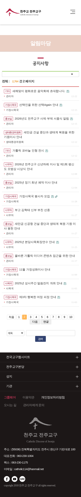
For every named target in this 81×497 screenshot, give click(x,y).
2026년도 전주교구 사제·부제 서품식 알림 (42, 118)
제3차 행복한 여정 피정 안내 (38, 297)
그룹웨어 (10, 397)
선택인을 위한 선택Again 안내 (39, 104)
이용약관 (28, 397)
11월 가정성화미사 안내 (34, 269)
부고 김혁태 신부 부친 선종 (32, 210)
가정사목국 (10, 104)
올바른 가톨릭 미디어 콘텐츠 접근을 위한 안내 (45, 255)
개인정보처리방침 (53, 397)
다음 (35, 321)
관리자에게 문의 (33, 405)
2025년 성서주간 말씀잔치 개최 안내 (39, 283)
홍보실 (8, 118)
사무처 (8, 164)
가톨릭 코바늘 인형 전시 (28, 150)
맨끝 (46, 321)
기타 (7, 91)
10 (70, 317)
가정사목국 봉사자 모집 (35, 196)
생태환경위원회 (13, 132)
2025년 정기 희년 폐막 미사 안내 (36, 182)
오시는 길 (10, 405)
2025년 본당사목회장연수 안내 (35, 242)
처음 (11, 317)
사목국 (8, 283)
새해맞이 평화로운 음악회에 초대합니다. (39, 91)
